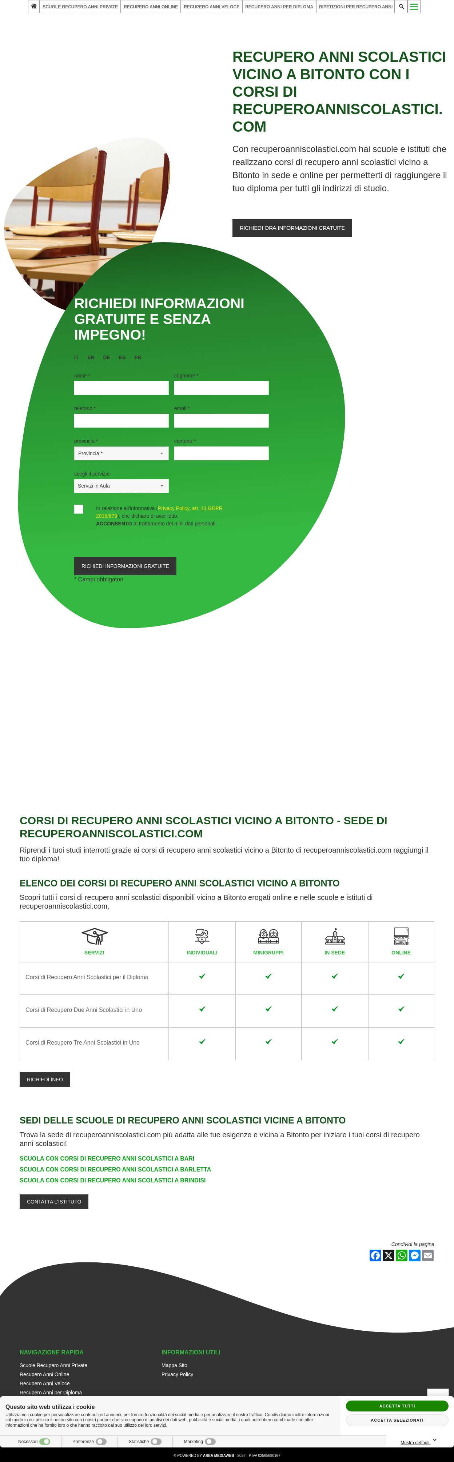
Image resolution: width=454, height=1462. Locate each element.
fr (138, 357)
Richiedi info (45, 1079)
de (106, 357)
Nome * (82, 375)
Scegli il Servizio (91, 474)
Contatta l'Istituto (54, 1202)
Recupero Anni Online (151, 6)
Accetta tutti (397, 1406)
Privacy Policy (177, 1374)
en (90, 357)
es (122, 357)
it (76, 357)
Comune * (185, 441)
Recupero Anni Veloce (211, 6)
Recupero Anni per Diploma (279, 6)
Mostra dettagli (420, 1440)
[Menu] (414, 6)
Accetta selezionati (397, 1420)
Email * (182, 408)
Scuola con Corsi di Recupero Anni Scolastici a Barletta (115, 1169)
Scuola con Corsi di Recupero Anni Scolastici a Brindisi (113, 1180)
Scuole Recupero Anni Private (80, 6)
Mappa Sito (174, 1365)
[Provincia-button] (121, 453)
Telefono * (85, 408)
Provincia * (86, 441)
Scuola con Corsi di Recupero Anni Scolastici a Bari (107, 1158)
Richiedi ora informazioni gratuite (292, 228)
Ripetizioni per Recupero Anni (356, 6)
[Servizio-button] (121, 485)
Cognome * (186, 375)
